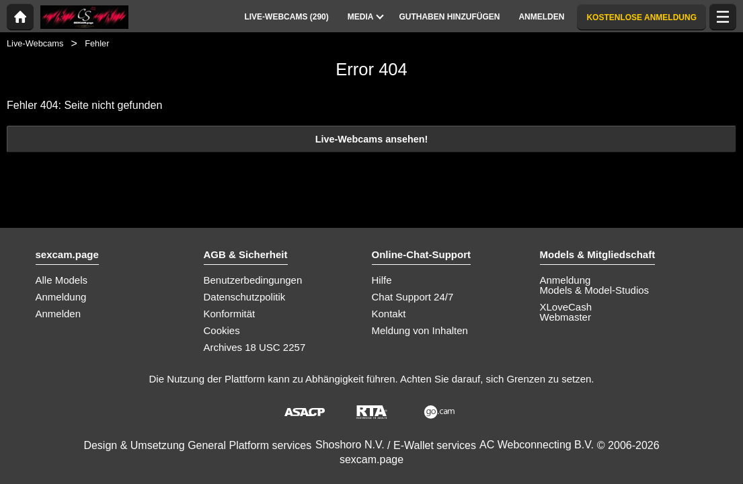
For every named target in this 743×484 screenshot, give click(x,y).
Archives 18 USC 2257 (255, 347)
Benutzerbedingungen (253, 280)
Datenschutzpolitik (245, 296)
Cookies (222, 330)
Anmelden (58, 313)
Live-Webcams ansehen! (371, 139)
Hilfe (382, 280)
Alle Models (62, 280)
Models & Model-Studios (595, 290)
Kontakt (389, 313)
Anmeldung (61, 296)
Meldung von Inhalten (420, 330)
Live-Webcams (35, 43)
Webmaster (565, 317)
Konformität (230, 313)
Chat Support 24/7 (413, 296)
